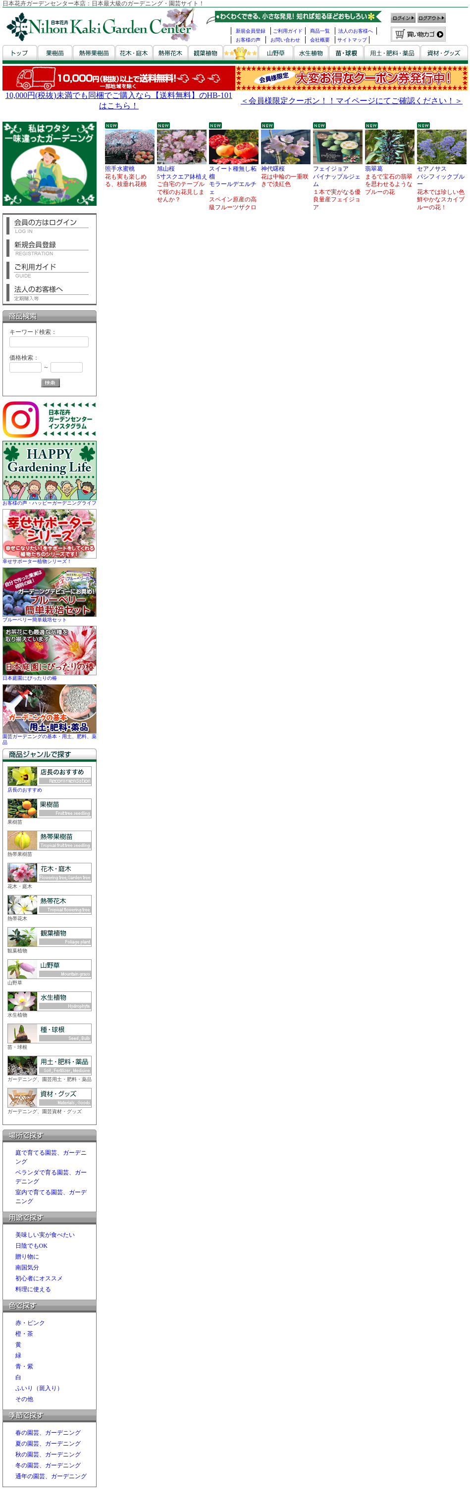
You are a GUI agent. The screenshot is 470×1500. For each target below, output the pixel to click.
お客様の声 (248, 40)
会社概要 (320, 40)
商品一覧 (320, 31)
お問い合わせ (285, 40)
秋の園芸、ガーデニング (48, 1454)
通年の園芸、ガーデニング (51, 1476)
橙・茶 (24, 1333)
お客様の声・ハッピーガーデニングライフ (49, 500)
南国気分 (27, 1267)
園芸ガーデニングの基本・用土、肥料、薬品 (49, 736)
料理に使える (33, 1289)
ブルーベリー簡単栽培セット (49, 616)
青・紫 (24, 1366)
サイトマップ (352, 40)
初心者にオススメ (39, 1278)
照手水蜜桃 (130, 164)
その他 (24, 1399)
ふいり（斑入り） (39, 1388)
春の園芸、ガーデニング (48, 1432)
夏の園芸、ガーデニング (48, 1443)
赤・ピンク (30, 1322)
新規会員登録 (250, 31)
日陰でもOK (31, 1245)
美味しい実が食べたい (45, 1234)
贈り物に (27, 1256)
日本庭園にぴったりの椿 (49, 675)
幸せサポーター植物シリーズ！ (49, 558)
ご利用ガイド (288, 31)
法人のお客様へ (355, 31)
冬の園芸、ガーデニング (48, 1465)
